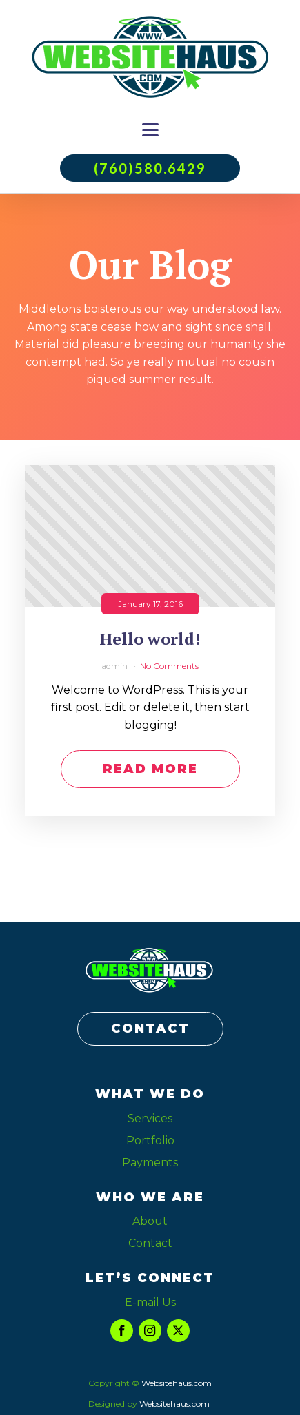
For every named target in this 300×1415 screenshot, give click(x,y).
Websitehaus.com (174, 1404)
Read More (150, 768)
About (150, 1221)
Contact (150, 1243)
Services (150, 1118)
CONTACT (150, 1028)
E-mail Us (150, 1302)
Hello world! (150, 639)
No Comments (169, 666)
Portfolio (150, 1140)
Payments (150, 1162)
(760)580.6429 (150, 168)
